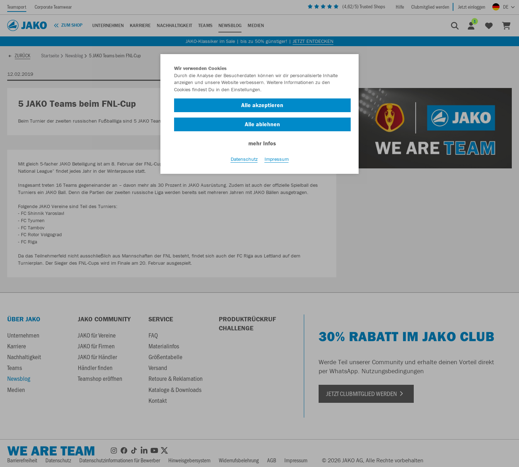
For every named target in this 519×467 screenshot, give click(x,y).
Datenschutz (244, 159)
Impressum (277, 159)
